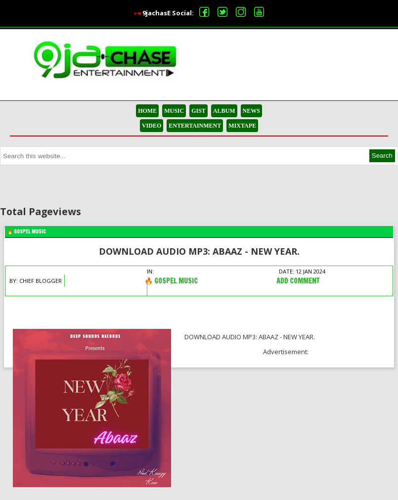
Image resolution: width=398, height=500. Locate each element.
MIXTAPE (242, 125)
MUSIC (174, 110)
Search (382, 155)
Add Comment (297, 281)
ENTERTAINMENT (195, 125)
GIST (198, 110)
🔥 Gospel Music (26, 231)
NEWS (251, 110)
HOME (147, 110)
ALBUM (224, 110)
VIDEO (151, 125)
